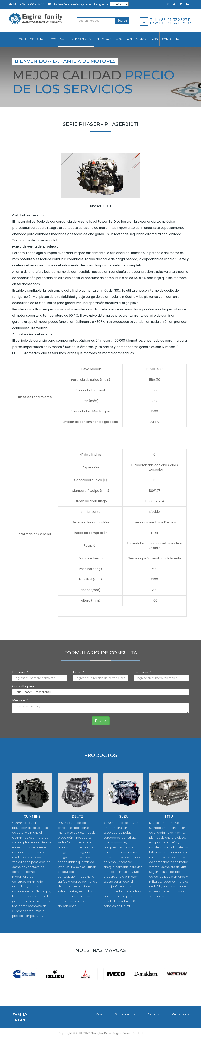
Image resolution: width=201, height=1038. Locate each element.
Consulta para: (23, 686)
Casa (22, 39)
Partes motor (136, 39)
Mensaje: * (20, 700)
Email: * (78, 672)
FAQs (154, 39)
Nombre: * (20, 672)
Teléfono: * (142, 672)
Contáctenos (172, 39)
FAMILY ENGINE (20, 1017)
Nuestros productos (76, 39)
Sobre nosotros (43, 39)
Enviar (100, 721)
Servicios (153, 1014)
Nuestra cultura (109, 39)
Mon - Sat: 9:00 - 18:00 (26, 4)
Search (122, 20)
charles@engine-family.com (69, 4)
